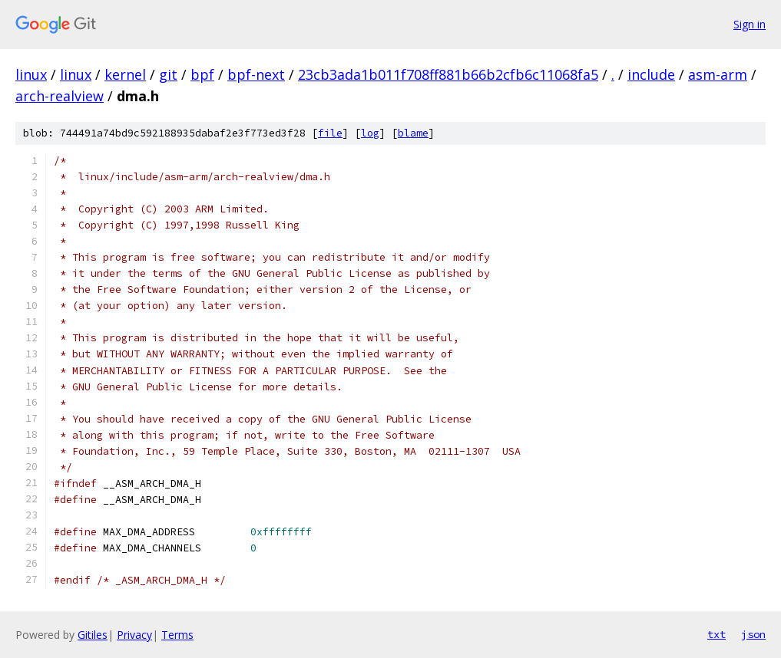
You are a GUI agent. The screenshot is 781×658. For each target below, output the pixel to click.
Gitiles (93, 634)
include (651, 74)
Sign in (749, 24)
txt (716, 634)
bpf (202, 74)
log (370, 133)
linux (31, 74)
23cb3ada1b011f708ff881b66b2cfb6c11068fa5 (448, 74)
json (753, 634)
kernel (125, 74)
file (330, 133)
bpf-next (256, 74)
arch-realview (59, 96)
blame (413, 133)
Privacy (134, 634)
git (168, 74)
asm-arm (717, 74)
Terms (177, 634)
